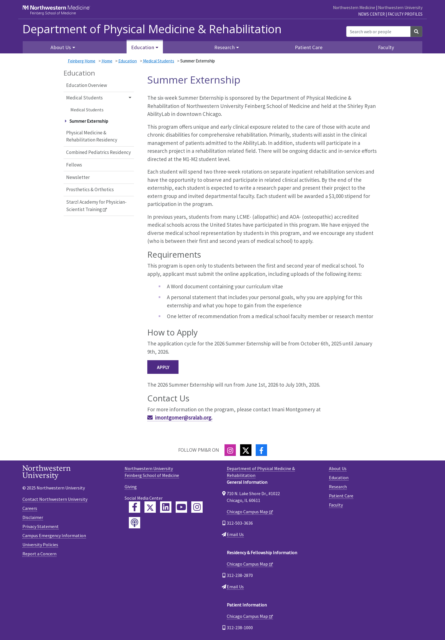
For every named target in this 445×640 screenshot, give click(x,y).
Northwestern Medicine (354, 7)
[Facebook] (261, 450)
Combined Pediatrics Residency (98, 152)
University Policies (40, 544)
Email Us (235, 534)
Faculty (386, 47)
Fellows (74, 165)
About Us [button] (61, 47)
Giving (131, 486)
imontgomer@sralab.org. (183, 417)
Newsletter (78, 177)
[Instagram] (230, 450)
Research (338, 486)
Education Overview (86, 85)
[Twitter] (245, 450)
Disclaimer (32, 517)
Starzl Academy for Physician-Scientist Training (96, 205)
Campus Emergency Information (54, 535)
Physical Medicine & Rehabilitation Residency (91, 136)
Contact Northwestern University (54, 499)
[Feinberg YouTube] (181, 507)
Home (107, 61)
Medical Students (158, 61)
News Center (371, 14)
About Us (338, 468)
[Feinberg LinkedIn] (165, 507)
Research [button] (224, 47)
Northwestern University (400, 7)
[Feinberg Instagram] (197, 507)
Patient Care (308, 47)
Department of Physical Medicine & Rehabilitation (152, 29)
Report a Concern (39, 553)
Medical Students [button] (84, 98)
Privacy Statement (40, 526)
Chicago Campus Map (247, 511)
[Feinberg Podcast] (134, 522)
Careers (29, 508)
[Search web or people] (378, 31)
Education (127, 61)
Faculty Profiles (405, 14)
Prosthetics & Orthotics (90, 189)
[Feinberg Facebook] (134, 507)
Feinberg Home (81, 61)
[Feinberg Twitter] (150, 507)
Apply (163, 367)
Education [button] (142, 47)
